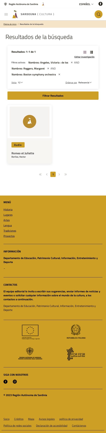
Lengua (7, 225)
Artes (6, 220)
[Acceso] (101, 4)
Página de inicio (9, 24)
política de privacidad (71, 419)
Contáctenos (79, 426)
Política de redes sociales (17, 426)
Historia (7, 209)
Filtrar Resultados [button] (53, 96)
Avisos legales (47, 419)
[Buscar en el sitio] (99, 14)
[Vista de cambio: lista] (92, 52)
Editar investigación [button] (84, 56)
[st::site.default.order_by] (86, 82)
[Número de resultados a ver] (21, 82)
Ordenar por (71, 82)
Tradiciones (9, 231)
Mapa (31, 419)
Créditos (18, 419)
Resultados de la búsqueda (31, 24)
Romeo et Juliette (22, 153)
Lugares (7, 215)
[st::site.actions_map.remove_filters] (72, 62)
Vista (13, 82)
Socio (6, 419)
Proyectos (9, 236)
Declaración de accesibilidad (51, 426)
